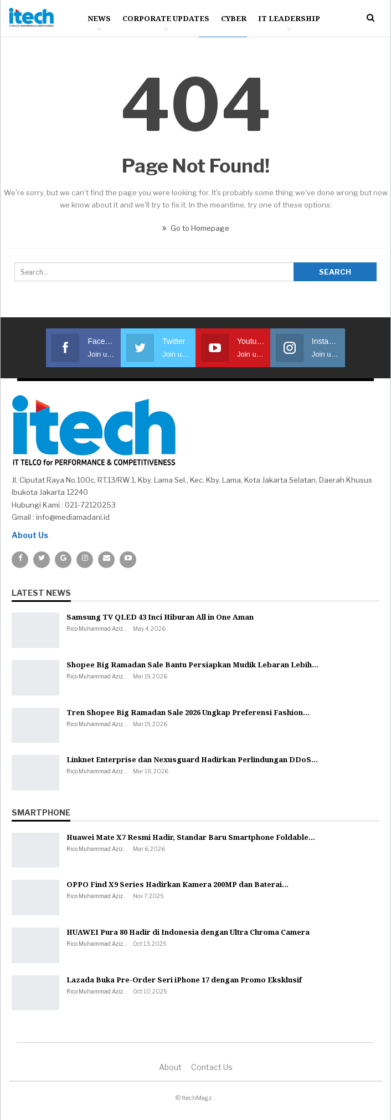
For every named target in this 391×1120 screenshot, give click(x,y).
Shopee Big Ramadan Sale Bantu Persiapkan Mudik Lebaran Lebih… (192, 665)
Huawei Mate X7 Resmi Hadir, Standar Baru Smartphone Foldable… (190, 837)
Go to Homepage (195, 228)
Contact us (212, 1067)
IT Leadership (289, 18)
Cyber (233, 18)
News (99, 18)
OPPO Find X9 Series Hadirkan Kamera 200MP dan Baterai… (177, 884)
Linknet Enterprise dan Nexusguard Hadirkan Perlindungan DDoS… (192, 759)
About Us (30, 535)
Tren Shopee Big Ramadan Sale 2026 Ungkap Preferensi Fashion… (188, 712)
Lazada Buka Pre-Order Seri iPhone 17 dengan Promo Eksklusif (184, 980)
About (170, 1067)
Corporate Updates (165, 18)
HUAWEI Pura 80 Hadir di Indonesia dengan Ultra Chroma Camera (188, 932)
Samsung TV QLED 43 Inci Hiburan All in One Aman (160, 617)
